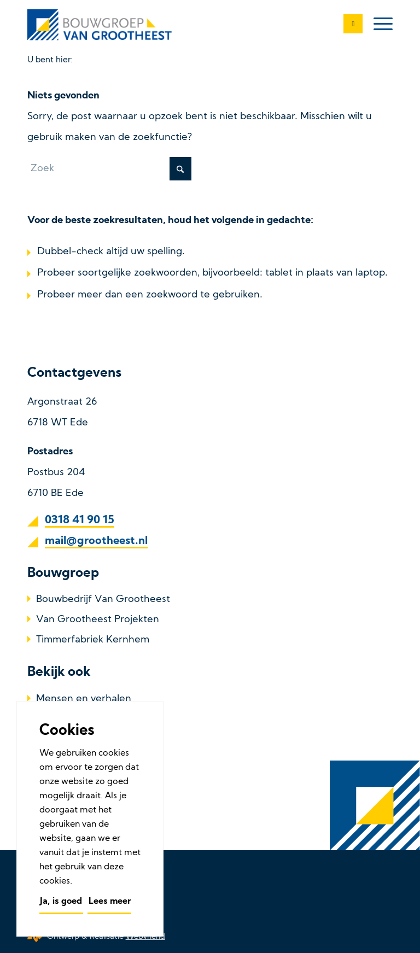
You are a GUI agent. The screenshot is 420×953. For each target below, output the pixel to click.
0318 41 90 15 (79, 520)
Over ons (57, 719)
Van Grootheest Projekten (97, 620)
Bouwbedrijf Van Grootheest (103, 599)
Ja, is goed (61, 901)
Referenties (63, 739)
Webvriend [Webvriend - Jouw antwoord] (145, 937)
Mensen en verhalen (83, 699)
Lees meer (110, 901)
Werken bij (61, 759)
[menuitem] (378, 24)
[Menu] (378, 24)
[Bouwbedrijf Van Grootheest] (101, 24)
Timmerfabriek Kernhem (92, 640)
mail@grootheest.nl (96, 541)
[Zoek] (109, 168)
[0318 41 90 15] (347, 24)
